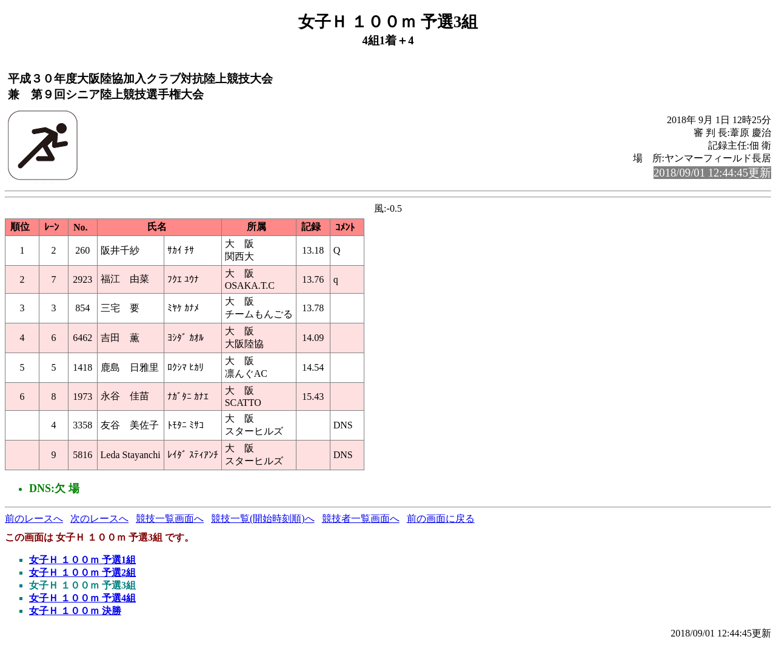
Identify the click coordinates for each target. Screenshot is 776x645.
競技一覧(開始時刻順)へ (263, 518)
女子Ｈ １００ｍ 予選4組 (82, 598)
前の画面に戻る (441, 518)
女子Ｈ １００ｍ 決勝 (75, 611)
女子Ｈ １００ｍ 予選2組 (82, 572)
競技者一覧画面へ (361, 518)
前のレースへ (34, 518)
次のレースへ (99, 518)
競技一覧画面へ (170, 518)
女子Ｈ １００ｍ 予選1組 (82, 560)
